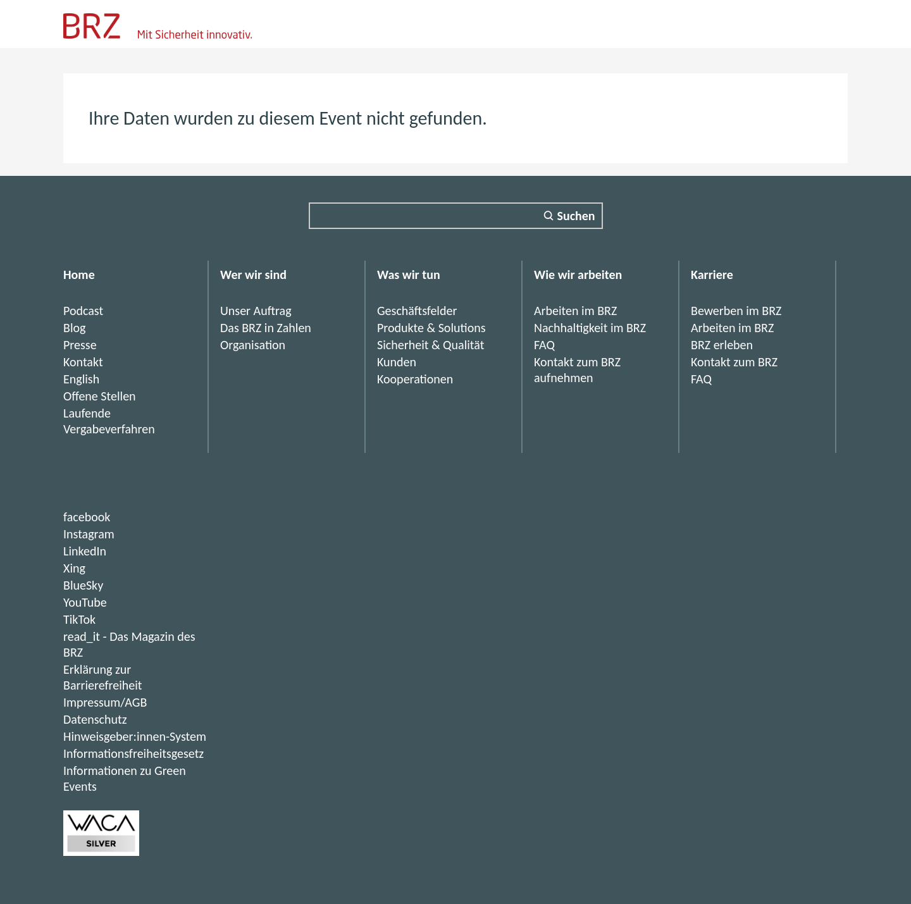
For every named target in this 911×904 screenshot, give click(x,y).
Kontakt (83, 361)
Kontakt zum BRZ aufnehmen (577, 369)
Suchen (576, 215)
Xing (74, 568)
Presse (80, 344)
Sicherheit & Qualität (430, 344)
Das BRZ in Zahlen (265, 327)
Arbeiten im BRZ (575, 310)
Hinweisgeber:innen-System (134, 736)
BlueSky (83, 585)
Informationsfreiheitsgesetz (133, 753)
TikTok (79, 619)
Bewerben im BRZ (736, 310)
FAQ (544, 344)
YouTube (85, 602)
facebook (86, 516)
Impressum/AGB (105, 702)
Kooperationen (415, 379)
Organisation (252, 344)
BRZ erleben (722, 344)
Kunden (396, 361)
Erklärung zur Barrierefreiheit (102, 677)
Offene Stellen (99, 396)
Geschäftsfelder (417, 310)
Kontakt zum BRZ (734, 361)
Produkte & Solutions (431, 327)
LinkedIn (84, 551)
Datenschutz (95, 719)
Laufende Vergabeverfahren (109, 421)
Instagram (89, 534)
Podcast (83, 310)
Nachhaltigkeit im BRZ (590, 327)
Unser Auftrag (256, 310)
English (81, 379)
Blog (74, 327)
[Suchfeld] (456, 215)
